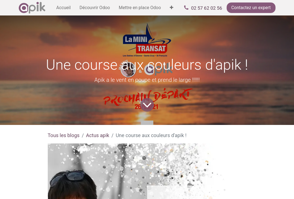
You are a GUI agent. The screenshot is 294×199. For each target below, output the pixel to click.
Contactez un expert (251, 7)
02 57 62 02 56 (206, 8)
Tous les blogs (64, 135)
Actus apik (97, 135)
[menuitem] (63, 7)
